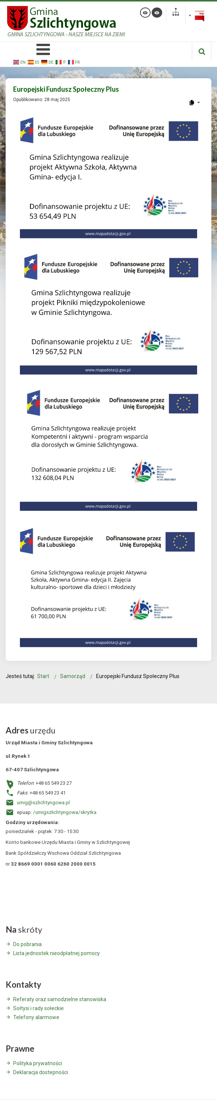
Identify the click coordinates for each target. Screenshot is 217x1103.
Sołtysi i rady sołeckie (38, 1008)
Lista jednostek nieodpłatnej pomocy (56, 953)
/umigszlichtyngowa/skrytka (64, 812)
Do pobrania (27, 944)
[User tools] (194, 102)
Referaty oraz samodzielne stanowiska (59, 999)
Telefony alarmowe (36, 1017)
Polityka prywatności (37, 1063)
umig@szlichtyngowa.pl (43, 802)
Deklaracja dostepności (40, 1072)
